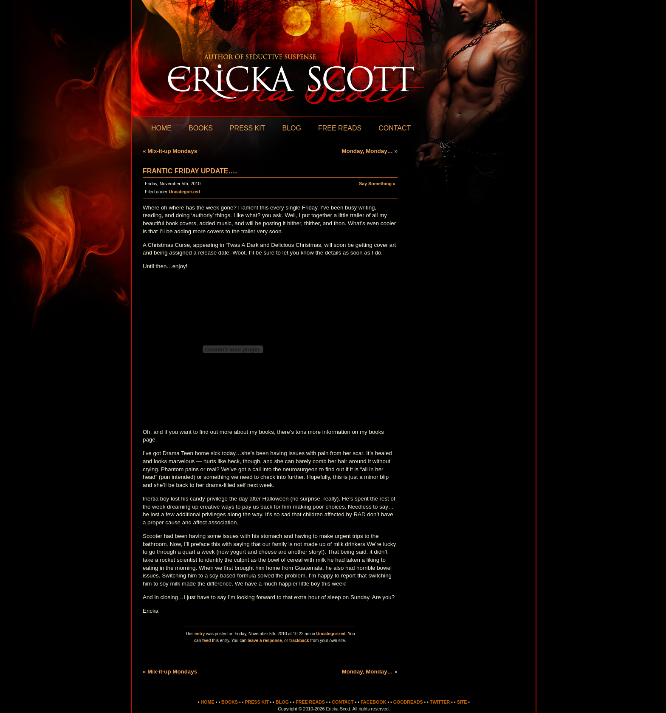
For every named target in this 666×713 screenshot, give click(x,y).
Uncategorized (184, 191)
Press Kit (247, 128)
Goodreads (408, 702)
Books (201, 128)
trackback (299, 640)
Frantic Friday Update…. (190, 171)
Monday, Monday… (366, 151)
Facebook (373, 702)
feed (206, 640)
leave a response (265, 640)
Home (161, 128)
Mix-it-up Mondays (172, 151)
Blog (291, 128)
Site (462, 702)
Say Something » (377, 183)
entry (200, 633)
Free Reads (339, 128)
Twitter (440, 702)
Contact (394, 128)
